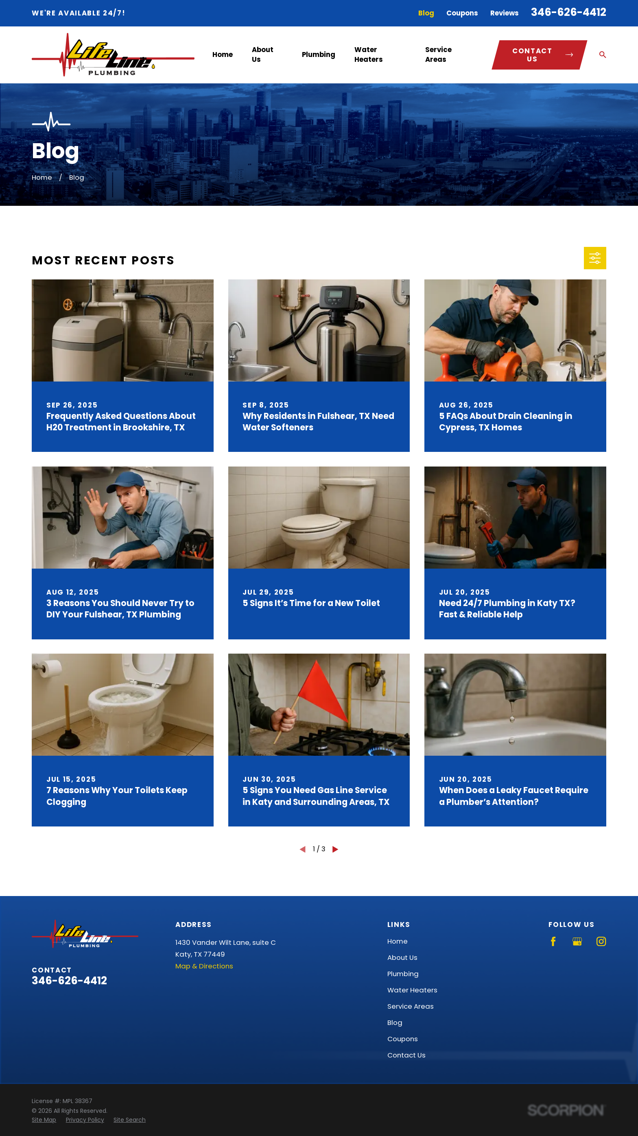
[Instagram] (601, 941)
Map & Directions (204, 966)
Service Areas (410, 1006)
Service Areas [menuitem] (438, 54)
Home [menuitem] (222, 54)
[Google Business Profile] (577, 941)
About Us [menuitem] (262, 54)
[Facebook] (553, 941)
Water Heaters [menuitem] (368, 54)
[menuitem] (44, 1120)
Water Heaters (412, 990)
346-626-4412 (568, 12)
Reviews (504, 13)
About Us (402, 957)
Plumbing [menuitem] (318, 54)
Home (397, 941)
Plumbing (403, 974)
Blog (426, 13)
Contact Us (406, 1055)
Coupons (462, 13)
